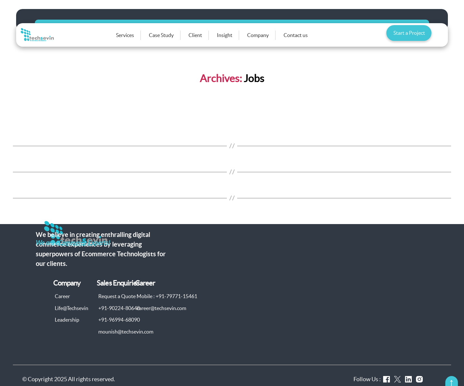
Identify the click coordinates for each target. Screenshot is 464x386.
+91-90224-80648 (119, 316)
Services (133, 39)
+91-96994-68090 (119, 328)
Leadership (67, 328)
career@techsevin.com (161, 316)
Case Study (169, 39)
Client (203, 39)
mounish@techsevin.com (125, 340)
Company (266, 39)
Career (62, 305)
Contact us (304, 39)
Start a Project (409, 39)
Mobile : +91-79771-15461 (167, 305)
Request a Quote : (118, 305)
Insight (233, 39)
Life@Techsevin (71, 316)
